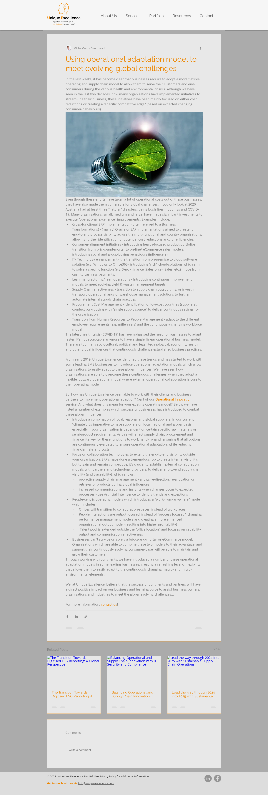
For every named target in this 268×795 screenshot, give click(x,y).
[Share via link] (85, 617)
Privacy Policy (107, 776)
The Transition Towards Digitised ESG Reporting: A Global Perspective (72, 694)
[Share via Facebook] (67, 617)
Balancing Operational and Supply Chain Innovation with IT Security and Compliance (132, 694)
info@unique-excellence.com (96, 783)
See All (217, 649)
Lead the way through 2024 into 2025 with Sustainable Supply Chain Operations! (193, 694)
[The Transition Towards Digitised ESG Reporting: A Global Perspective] (74, 671)
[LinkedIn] (208, 778)
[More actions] (200, 48)
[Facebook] (217, 778)
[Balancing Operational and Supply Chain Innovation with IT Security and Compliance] (134, 671)
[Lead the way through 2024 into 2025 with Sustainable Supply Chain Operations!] (194, 671)
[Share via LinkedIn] (76, 617)
